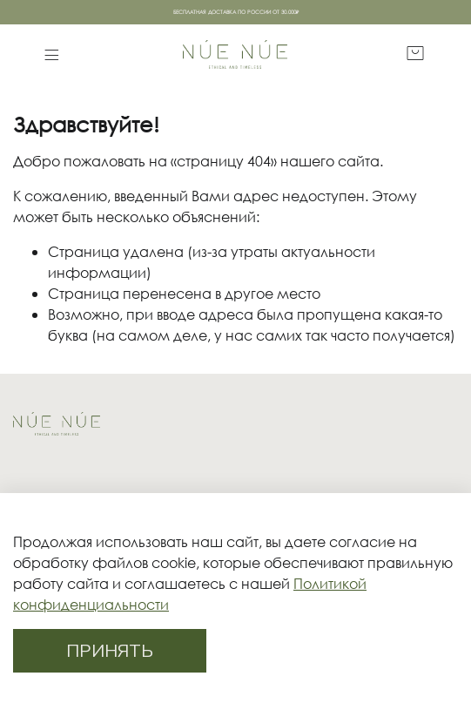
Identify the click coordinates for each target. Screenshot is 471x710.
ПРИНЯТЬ (109, 650)
